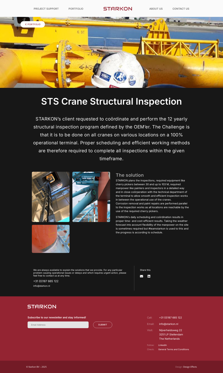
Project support (46, 8)
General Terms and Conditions (173, 349)
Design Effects (190, 366)
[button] (141, 276)
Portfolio (76, 8)
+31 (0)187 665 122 (45, 281)
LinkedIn (162, 345)
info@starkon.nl (41, 285)
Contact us (181, 8)
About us (156, 8)
